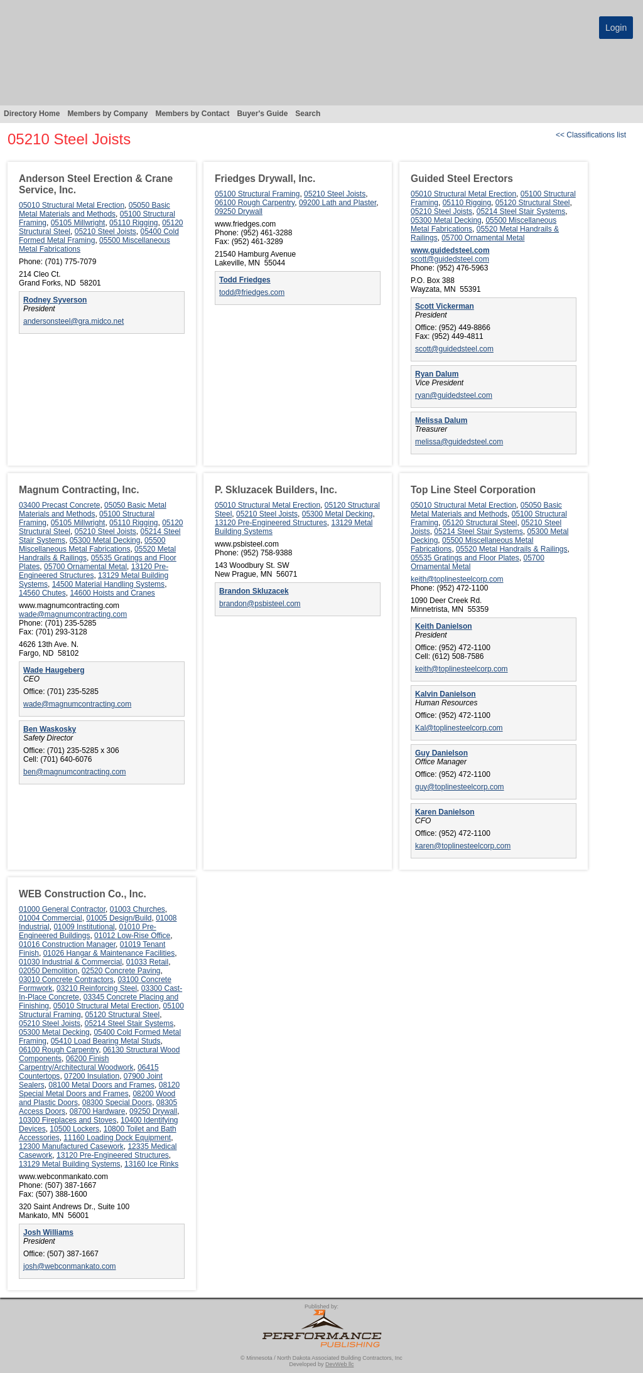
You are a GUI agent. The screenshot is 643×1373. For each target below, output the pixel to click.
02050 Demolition (48, 970)
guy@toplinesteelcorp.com (459, 787)
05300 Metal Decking (446, 220)
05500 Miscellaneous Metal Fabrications (92, 544)
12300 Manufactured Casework (71, 1146)
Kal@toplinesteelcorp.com (459, 728)
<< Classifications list (591, 135)
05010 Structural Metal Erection (71, 205)
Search (307, 113)
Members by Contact (192, 113)
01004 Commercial (50, 918)
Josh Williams (48, 1232)
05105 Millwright (78, 222)
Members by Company (107, 113)
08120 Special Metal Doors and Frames (99, 1089)
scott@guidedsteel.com (450, 259)
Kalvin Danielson (445, 694)
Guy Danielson (441, 753)
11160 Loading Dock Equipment (117, 1137)
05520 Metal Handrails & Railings (511, 549)
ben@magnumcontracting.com (74, 771)
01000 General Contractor (62, 909)
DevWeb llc (339, 1364)
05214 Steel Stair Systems (521, 211)
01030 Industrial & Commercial (70, 962)
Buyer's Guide (262, 113)
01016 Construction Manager (67, 944)
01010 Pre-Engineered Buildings (87, 931)
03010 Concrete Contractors (66, 979)
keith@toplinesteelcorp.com (457, 579)
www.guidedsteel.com (450, 250)
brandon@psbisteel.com (260, 603)
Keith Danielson (443, 626)
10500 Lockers (74, 1129)
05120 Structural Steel (532, 202)
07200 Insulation (91, 1076)
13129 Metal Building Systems (69, 1164)
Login (616, 28)
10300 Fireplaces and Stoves (67, 1120)
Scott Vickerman (444, 306)
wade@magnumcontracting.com (73, 614)
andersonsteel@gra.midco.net (73, 321)
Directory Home (32, 113)
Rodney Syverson (55, 300)
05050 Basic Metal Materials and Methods (94, 209)
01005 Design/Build (118, 918)
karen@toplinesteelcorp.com (463, 845)
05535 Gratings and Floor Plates (465, 557)
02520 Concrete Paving (121, 970)
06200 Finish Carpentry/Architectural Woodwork (76, 1063)
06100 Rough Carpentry (254, 202)
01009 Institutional (83, 926)
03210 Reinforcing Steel (97, 988)
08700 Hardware (98, 1111)
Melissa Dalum (441, 420)
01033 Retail (147, 962)
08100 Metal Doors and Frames (101, 1085)
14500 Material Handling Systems (108, 584)
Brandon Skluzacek (254, 591)
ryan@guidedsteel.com (453, 395)
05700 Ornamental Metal (482, 237)
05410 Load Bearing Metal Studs (106, 1041)
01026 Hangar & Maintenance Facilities (109, 953)
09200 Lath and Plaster (337, 202)
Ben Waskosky (49, 729)
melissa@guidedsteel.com (459, 441)
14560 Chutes (42, 593)
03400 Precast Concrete (59, 505)
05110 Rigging (133, 222)
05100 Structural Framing (257, 194)
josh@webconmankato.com (69, 1266)
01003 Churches (137, 909)
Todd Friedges (245, 279)
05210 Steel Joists (105, 231)
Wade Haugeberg (54, 670)
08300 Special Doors (117, 1102)
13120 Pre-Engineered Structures (93, 571)
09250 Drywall (238, 211)
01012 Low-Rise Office (132, 935)
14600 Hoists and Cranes (112, 593)
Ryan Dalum (436, 374)
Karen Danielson (445, 812)
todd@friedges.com (251, 292)
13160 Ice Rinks (151, 1164)
